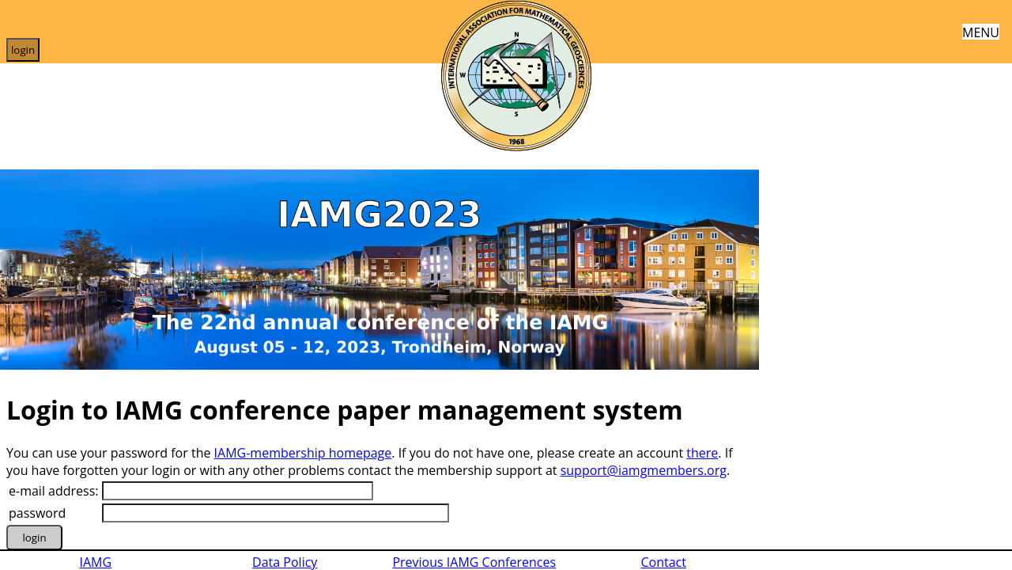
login (23, 50)
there (702, 453)
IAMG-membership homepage (303, 453)
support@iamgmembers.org (644, 470)
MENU (980, 31)
